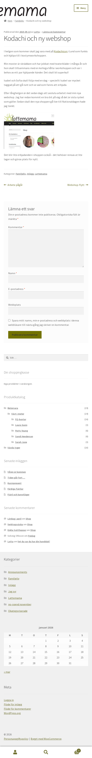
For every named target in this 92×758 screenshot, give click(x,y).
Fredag (31, 535)
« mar (7, 672)
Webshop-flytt (75, 185)
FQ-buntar (20, 419)
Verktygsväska (15, 524)
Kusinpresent (14, 483)
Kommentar (16, 227)
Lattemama (41, 173)
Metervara (13, 408)
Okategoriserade (17, 611)
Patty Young (21, 430)
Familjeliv (19, 20)
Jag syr (12, 591)
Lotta (37, 31)
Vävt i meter (17, 413)
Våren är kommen (17, 471)
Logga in (9, 700)
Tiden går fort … (16, 477)
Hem (10, 20)
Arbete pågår (15, 185)
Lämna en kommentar (54, 31)
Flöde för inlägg (13, 704)
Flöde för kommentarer (17, 708)
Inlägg (30, 173)
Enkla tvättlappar (17, 530)
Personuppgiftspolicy (16, 738)
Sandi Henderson (24, 436)
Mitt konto (15, 752)
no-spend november (19, 604)
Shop (28, 518)
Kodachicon (61, 51)
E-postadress (16, 289)
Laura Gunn (21, 425)
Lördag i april (14, 518)
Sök (46, 752)
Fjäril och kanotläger (18, 494)
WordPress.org (12, 713)
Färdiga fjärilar (15, 488)
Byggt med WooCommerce (46, 738)
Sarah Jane (21, 442)
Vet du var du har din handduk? (34, 541)
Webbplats (14, 304)
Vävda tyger (14, 447)
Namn (12, 273)
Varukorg (71, 750)
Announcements (17, 572)
